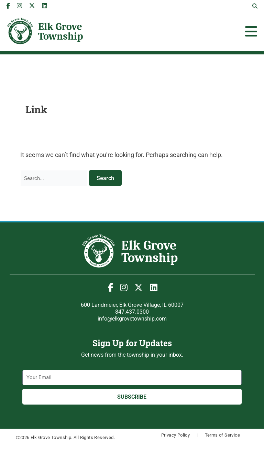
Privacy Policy (175, 435)
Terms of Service (222, 435)
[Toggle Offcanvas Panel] (251, 31)
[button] (255, 6)
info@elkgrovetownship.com (132, 318)
